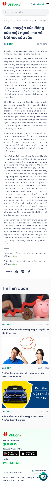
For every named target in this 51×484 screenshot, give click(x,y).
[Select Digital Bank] (37, 4)
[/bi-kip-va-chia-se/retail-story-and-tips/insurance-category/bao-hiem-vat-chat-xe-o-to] (25, 357)
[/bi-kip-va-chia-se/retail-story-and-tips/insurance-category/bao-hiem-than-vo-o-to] (25, 401)
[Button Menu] (47, 4)
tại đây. (14, 256)
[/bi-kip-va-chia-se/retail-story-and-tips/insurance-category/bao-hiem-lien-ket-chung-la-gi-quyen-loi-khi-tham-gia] (25, 314)
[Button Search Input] (6, 12)
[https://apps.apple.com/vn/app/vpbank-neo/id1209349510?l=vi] (28, 453)
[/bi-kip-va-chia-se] (24, 20)
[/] (11, 4)
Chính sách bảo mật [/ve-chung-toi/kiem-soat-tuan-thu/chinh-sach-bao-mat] (12, 473)
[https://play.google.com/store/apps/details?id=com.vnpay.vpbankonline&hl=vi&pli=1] (11, 453)
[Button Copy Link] (28, 272)
